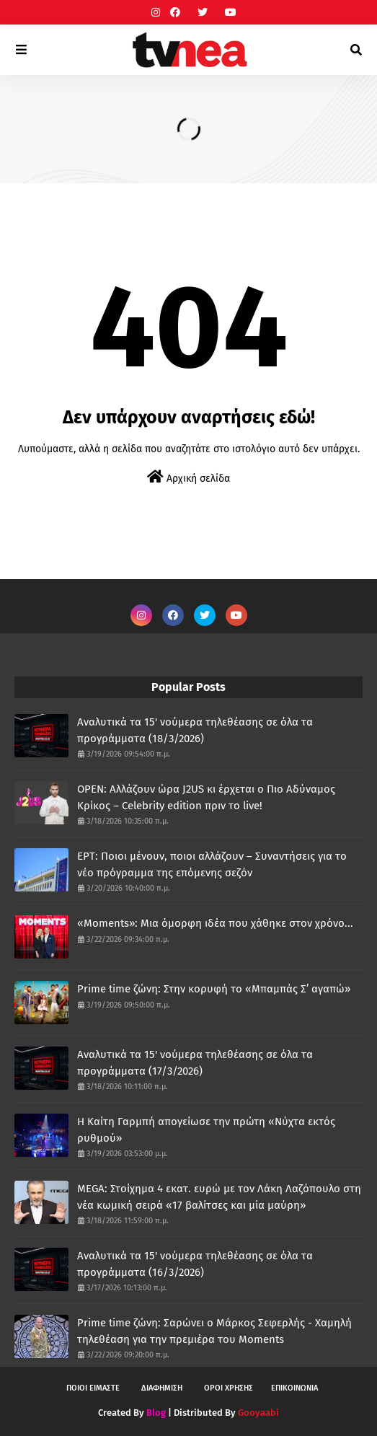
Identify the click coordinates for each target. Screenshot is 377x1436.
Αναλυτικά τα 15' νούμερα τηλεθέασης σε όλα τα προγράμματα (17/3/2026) (195, 1063)
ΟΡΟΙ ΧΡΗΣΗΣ (228, 1388)
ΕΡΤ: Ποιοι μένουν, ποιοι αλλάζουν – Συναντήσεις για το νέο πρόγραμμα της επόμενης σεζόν (212, 864)
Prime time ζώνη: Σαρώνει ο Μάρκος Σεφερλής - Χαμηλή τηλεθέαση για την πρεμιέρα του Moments (214, 1331)
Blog (156, 1412)
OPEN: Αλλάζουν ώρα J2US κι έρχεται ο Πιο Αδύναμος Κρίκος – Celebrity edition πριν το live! (206, 797)
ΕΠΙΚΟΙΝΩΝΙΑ (294, 1388)
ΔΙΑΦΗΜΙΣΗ (161, 1388)
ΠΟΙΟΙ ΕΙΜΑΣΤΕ (93, 1388)
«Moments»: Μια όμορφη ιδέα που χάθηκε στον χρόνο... (215, 923)
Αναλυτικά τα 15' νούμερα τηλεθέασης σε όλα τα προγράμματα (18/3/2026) (195, 730)
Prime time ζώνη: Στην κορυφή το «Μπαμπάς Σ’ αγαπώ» (213, 988)
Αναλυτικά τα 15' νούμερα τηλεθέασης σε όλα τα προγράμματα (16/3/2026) (195, 1264)
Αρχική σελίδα (188, 477)
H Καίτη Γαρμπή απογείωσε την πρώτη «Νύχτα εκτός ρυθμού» (206, 1130)
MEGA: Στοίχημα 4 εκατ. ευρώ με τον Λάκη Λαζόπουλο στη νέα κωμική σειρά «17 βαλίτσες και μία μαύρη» (219, 1197)
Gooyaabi (258, 1412)
